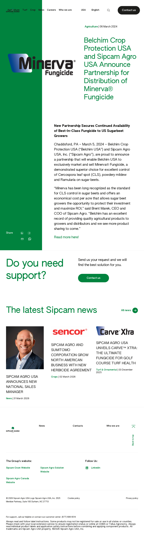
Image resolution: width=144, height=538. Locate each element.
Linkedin (92, 468)
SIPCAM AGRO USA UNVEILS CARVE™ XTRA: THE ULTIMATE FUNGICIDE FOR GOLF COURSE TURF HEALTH (116, 353)
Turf (24, 10)
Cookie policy (74, 498)
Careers (51, 10)
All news (129, 310)
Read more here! (66, 237)
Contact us (93, 278)
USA (85, 10)
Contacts (78, 426)
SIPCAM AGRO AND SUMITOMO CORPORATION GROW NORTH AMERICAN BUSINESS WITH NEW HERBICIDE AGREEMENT (71, 357)
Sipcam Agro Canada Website (17, 481)
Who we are (65, 10)
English (97, 10)
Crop (33, 10)
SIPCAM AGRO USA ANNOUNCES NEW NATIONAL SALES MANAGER (22, 384)
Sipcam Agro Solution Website (52, 470)
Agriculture (13, 10)
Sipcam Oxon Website (18, 468)
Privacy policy (132, 498)
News (41, 10)
